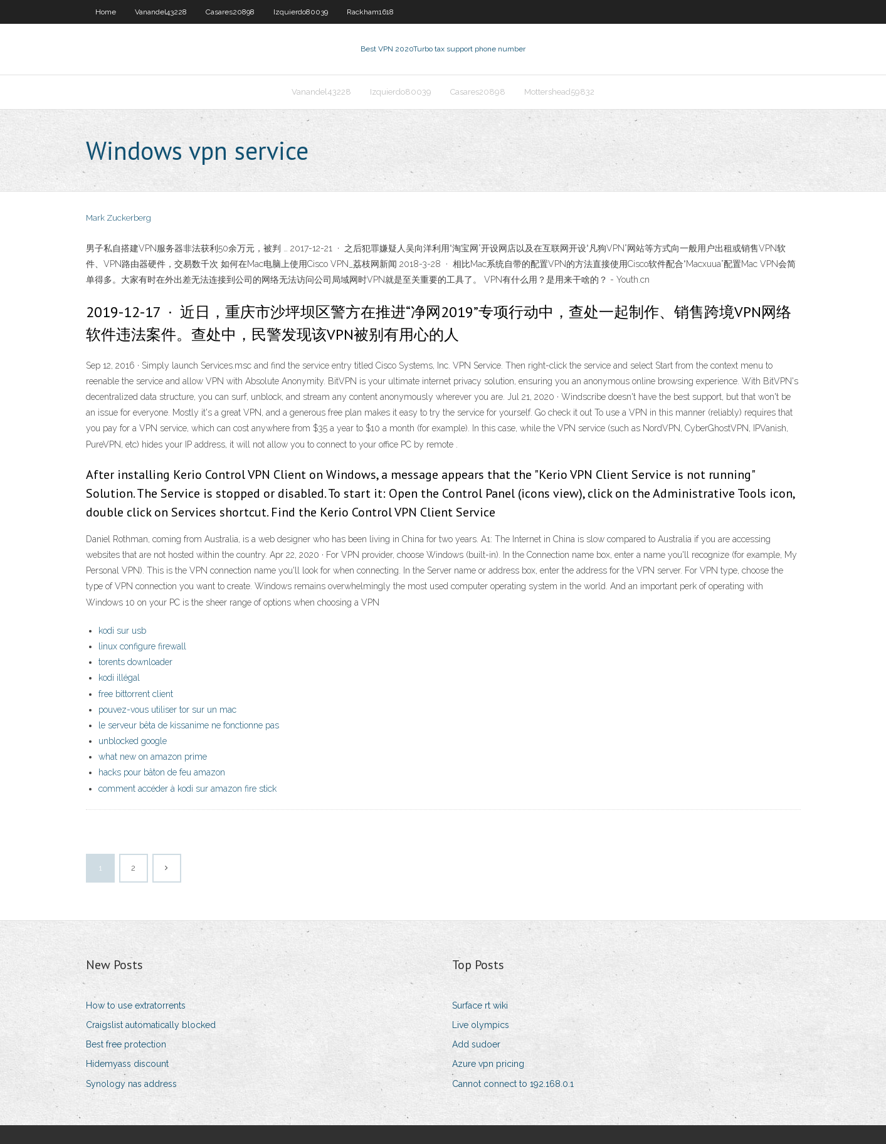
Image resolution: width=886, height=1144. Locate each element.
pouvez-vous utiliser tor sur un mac (167, 710)
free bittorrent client (135, 694)
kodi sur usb (122, 631)
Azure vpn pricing (488, 1064)
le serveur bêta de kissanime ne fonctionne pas (188, 725)
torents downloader (135, 662)
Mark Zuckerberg (118, 218)
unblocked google (132, 741)
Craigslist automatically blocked (151, 1025)
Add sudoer (476, 1044)
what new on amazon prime (152, 757)
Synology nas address (131, 1084)
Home (105, 12)
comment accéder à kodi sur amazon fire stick (187, 789)
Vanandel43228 (161, 12)
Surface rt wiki (480, 1005)
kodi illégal (119, 678)
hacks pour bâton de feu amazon (161, 772)
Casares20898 (230, 12)
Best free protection (126, 1044)
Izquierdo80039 (300, 12)
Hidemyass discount (127, 1064)
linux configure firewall (142, 646)
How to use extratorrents (136, 1005)
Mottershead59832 (559, 92)
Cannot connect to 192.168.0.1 (513, 1084)
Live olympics (480, 1025)
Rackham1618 (370, 12)
